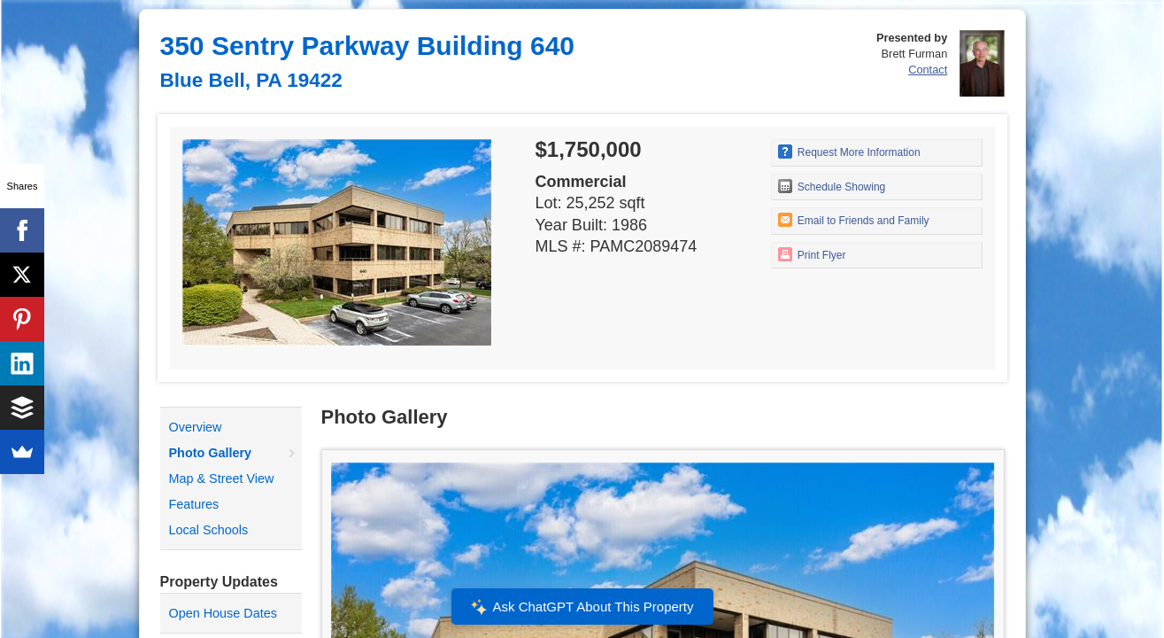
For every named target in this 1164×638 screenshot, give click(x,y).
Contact (927, 69)
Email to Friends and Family (853, 220)
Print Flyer (812, 254)
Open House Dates (223, 613)
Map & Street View (221, 478)
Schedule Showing (832, 186)
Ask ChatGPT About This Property (581, 607)
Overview (195, 427)
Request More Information (849, 151)
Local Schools (209, 530)
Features (194, 504)
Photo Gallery (210, 453)
